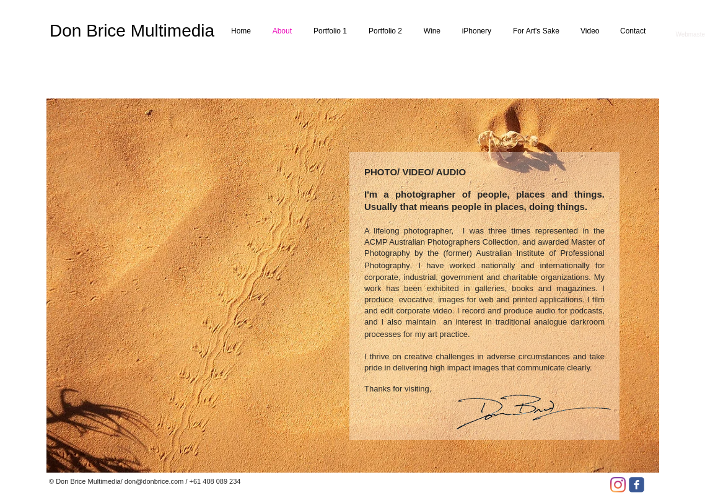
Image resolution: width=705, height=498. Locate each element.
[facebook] (636, 484)
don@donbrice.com (154, 481)
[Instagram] (618, 484)
